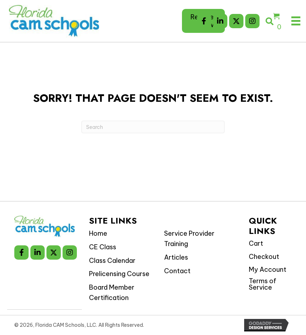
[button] (204, 21)
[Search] (153, 127)
